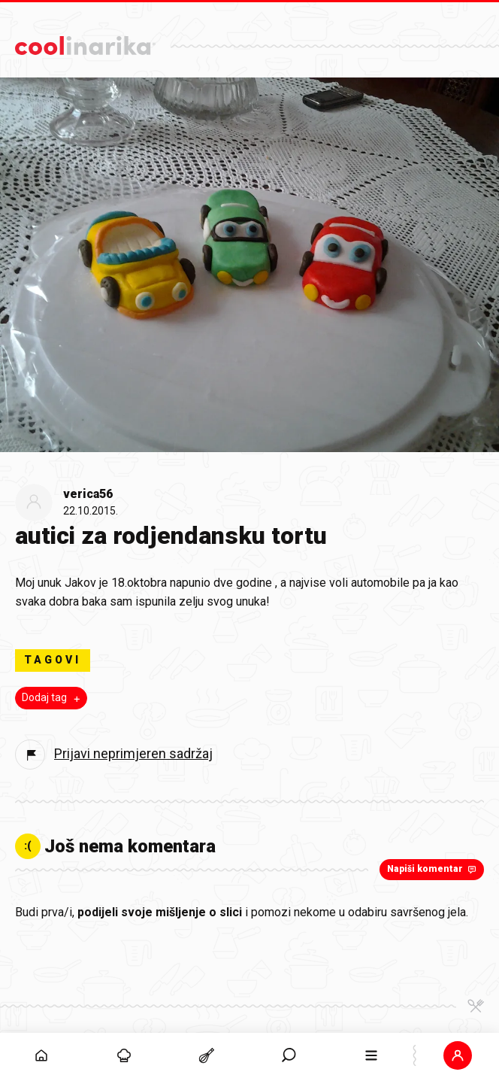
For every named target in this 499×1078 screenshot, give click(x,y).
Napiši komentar (433, 868)
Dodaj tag (52, 698)
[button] (457, 1055)
